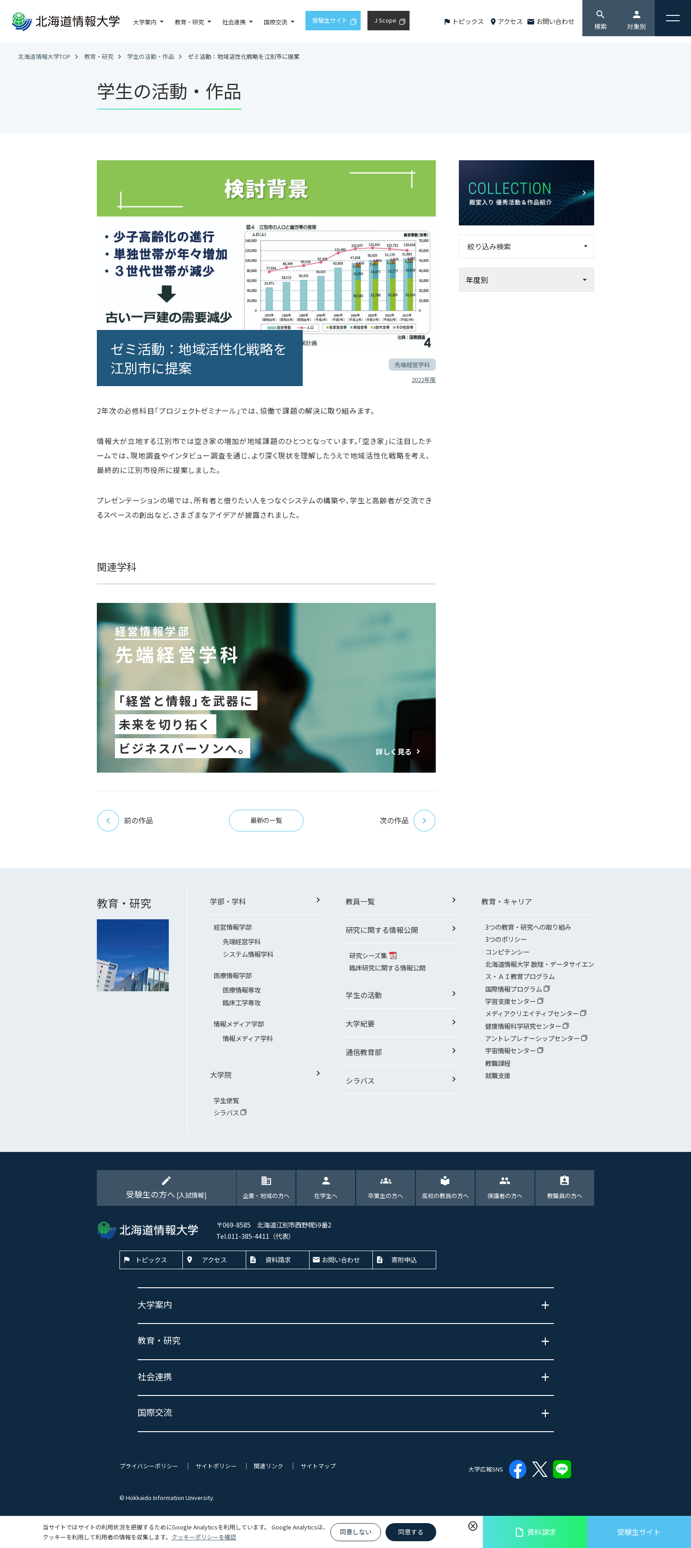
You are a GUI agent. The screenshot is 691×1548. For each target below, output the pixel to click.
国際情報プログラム (514, 989)
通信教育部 (364, 1051)
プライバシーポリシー (148, 1466)
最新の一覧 (266, 820)
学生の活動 (364, 994)
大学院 (221, 1074)
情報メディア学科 (248, 1038)
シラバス (227, 1112)
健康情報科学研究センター (523, 1026)
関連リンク (268, 1466)
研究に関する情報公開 (382, 929)
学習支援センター (511, 1001)
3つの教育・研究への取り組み (528, 927)
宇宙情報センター (511, 1050)
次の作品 (408, 820)
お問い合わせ (555, 21)
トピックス (468, 21)
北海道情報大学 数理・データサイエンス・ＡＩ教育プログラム (539, 970)
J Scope (385, 20)
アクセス (510, 21)
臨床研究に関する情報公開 (387, 967)
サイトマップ (318, 1466)
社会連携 (234, 22)
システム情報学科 (248, 954)
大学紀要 (360, 1023)
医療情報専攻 (242, 989)
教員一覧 (360, 901)
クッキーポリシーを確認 (204, 1537)
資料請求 (535, 1532)
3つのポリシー (506, 939)
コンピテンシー (507, 951)
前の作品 (125, 820)
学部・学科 (228, 901)
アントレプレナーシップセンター (533, 1038)
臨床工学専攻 (242, 1002)
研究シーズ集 (368, 955)
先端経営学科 (242, 941)
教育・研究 (189, 22)
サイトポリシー (216, 1466)
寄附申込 (404, 1259)
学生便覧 (226, 1100)
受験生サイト (639, 1531)
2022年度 (423, 379)
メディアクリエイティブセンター (532, 1013)
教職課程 (497, 1063)
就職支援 (497, 1075)
